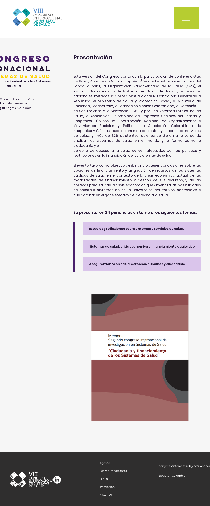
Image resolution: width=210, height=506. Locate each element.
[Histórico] (113, 495)
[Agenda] (113, 463)
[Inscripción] (113, 487)
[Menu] (186, 18)
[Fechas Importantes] (113, 471)
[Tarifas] (113, 479)
